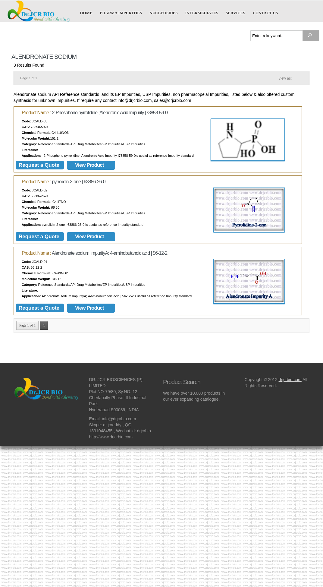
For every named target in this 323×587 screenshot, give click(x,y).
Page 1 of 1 (27, 325)
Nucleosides (163, 13)
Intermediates (201, 13)
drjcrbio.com (290, 379)
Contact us (265, 13)
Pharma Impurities (121, 13)
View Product (89, 165)
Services (235, 13)
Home (86, 13)
